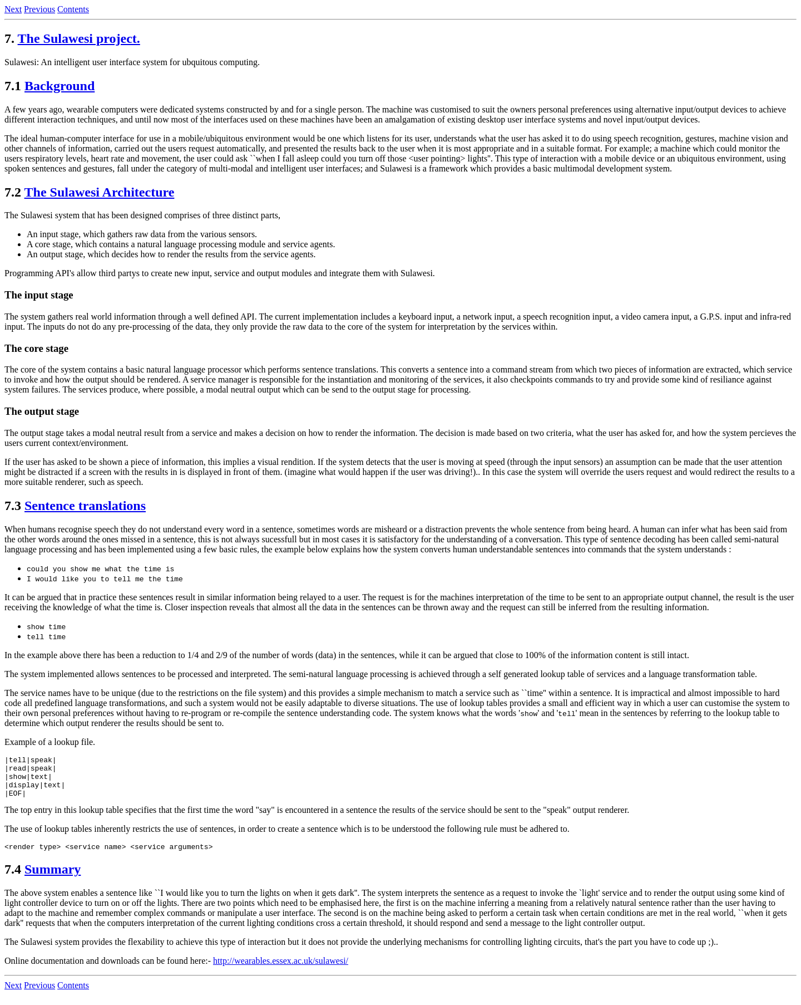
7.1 (12, 86)
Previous (39, 9)
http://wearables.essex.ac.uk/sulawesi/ (280, 970)
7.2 (12, 192)
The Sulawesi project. (79, 38)
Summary (52, 879)
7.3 (12, 505)
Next (13, 9)
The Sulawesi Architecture (99, 192)
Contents (73, 9)
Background (59, 86)
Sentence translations (85, 505)
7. (9, 38)
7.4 (12, 879)
